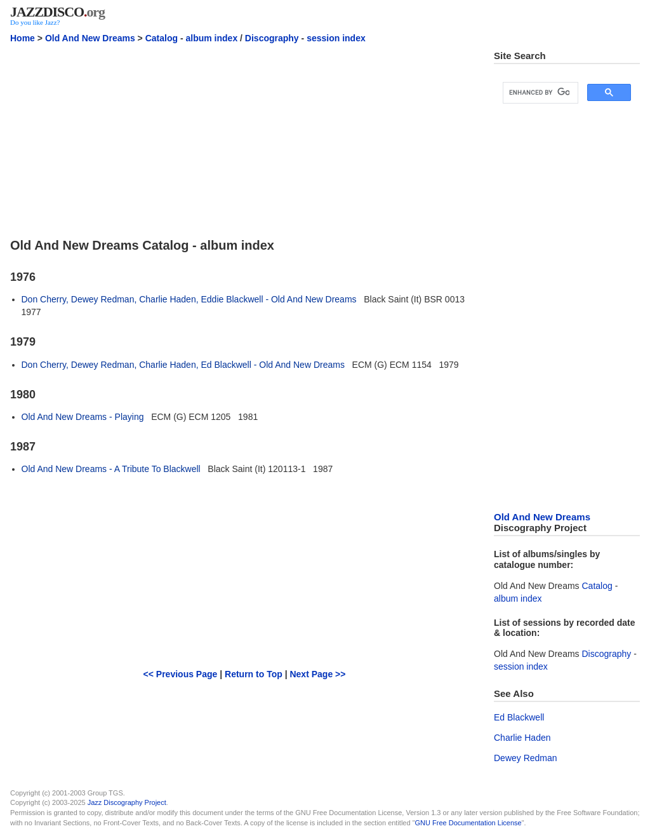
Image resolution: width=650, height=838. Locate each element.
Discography (272, 38)
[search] (539, 92)
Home (22, 38)
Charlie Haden (522, 738)
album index (212, 38)
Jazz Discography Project (127, 802)
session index (336, 38)
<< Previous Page (180, 674)
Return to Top (253, 674)
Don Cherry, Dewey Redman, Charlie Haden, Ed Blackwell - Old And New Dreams (183, 365)
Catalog (161, 38)
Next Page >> (317, 674)
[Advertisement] (244, 139)
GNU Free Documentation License (468, 823)
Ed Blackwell (519, 717)
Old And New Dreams (90, 38)
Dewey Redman (525, 758)
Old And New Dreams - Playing (83, 417)
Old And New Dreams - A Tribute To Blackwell (111, 469)
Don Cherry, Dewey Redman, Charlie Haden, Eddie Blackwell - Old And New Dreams (189, 299)
